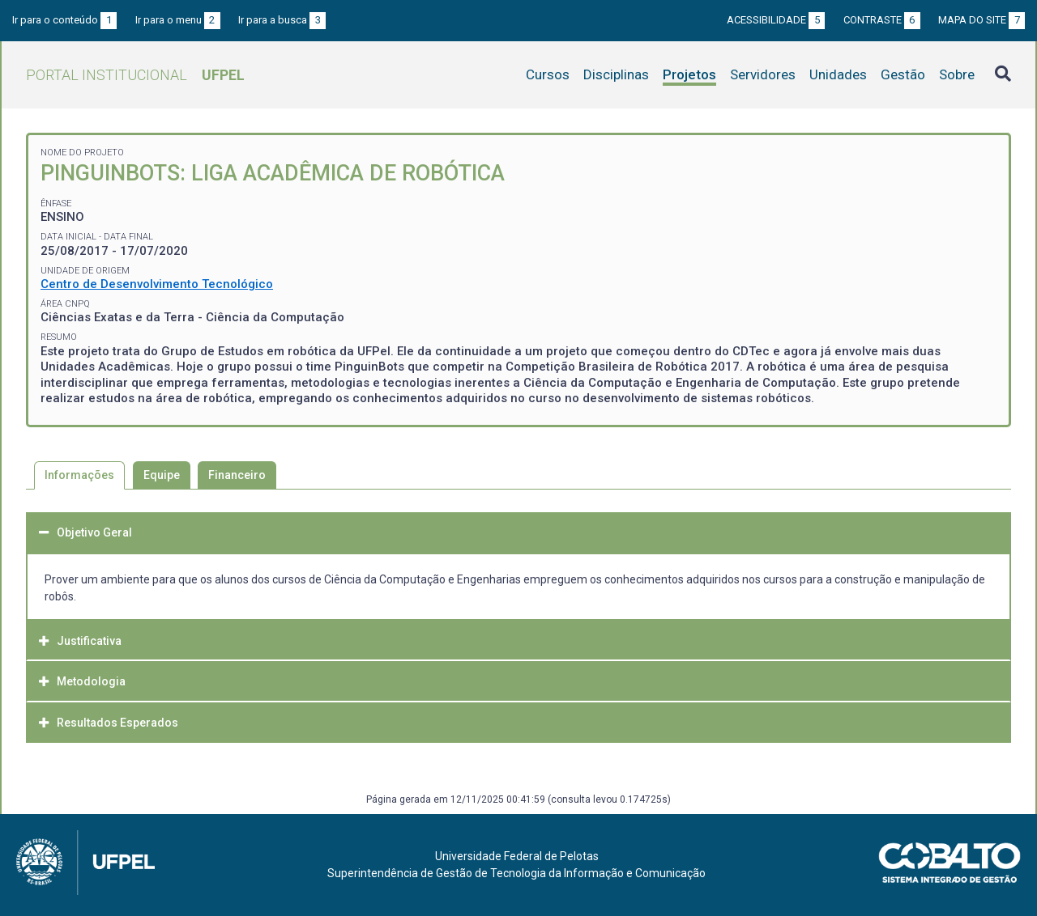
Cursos (548, 74)
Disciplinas (616, 74)
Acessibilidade (776, 20)
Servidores (763, 74)
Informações (79, 475)
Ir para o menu (177, 20)
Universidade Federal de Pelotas (517, 856)
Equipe (161, 475)
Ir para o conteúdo (64, 20)
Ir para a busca (282, 20)
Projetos (689, 74)
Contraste (881, 20)
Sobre (957, 74)
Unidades (838, 74)
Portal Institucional (135, 74)
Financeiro (237, 475)
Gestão (903, 74)
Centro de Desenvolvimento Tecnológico (157, 284)
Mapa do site (981, 20)
